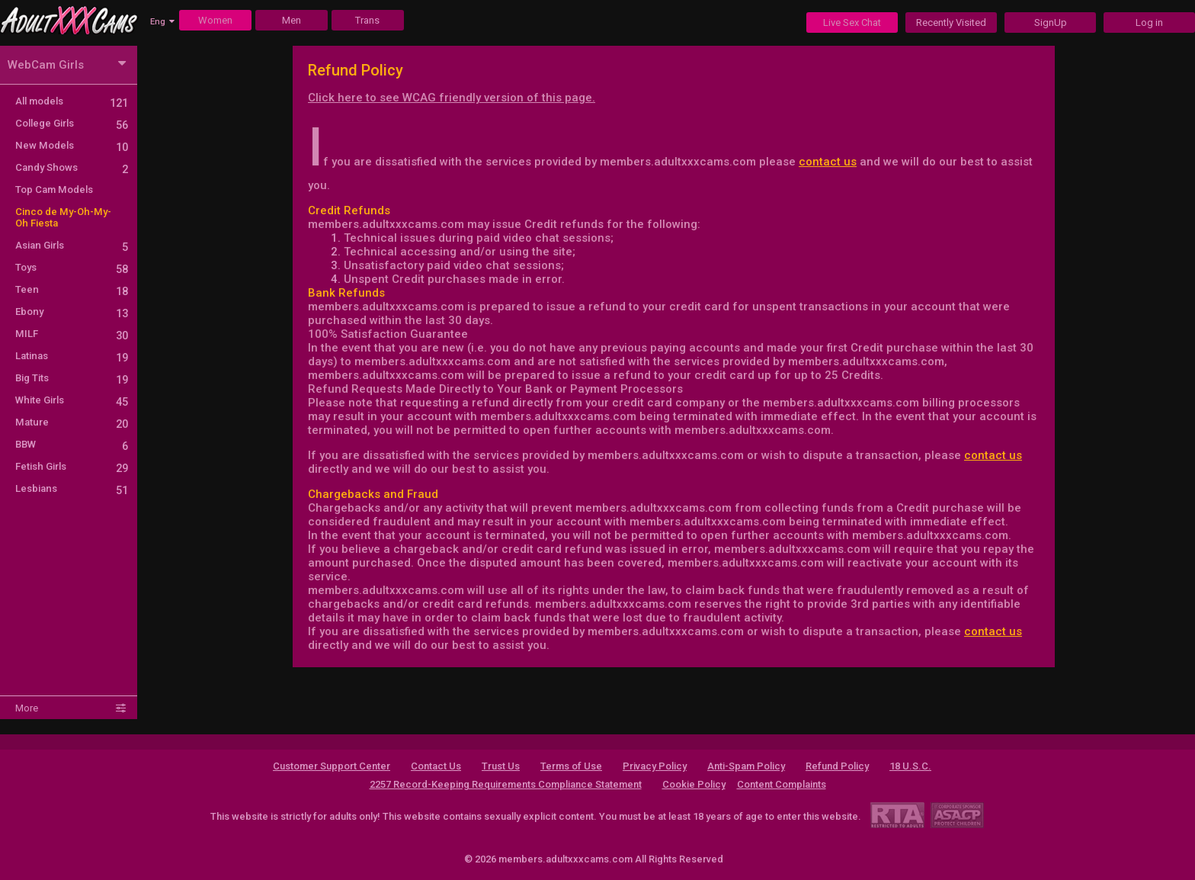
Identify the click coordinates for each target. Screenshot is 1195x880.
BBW (71, 444)
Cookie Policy (694, 784)
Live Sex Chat (852, 22)
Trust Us (501, 766)
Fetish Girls (71, 466)
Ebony (71, 311)
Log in (1149, 22)
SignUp (1050, 22)
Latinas (71, 355)
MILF (71, 333)
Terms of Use (571, 766)
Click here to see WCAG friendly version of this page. (451, 97)
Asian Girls (71, 245)
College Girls (71, 123)
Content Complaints (781, 784)
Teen (71, 289)
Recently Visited (951, 22)
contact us (828, 162)
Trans (367, 20)
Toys (71, 267)
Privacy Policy (655, 766)
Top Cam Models (54, 189)
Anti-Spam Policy (746, 766)
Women (215, 20)
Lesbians (71, 488)
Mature (71, 422)
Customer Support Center (331, 766)
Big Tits (71, 378)
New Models (71, 145)
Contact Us (436, 766)
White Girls (71, 400)
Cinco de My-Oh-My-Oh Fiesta (63, 217)
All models (71, 101)
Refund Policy (837, 766)
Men (291, 20)
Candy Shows (71, 167)
